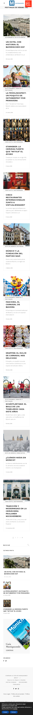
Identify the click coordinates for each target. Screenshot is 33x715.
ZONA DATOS (21, 453)
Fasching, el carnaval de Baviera (13, 304)
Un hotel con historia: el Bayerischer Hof (15, 44)
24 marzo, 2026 (9, 112)
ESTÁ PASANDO (10, 88)
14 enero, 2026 (9, 472)
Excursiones (23, 682)
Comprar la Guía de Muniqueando (16, 675)
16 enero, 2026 (9, 423)
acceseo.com (23, 703)
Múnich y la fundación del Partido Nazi (14, 253)
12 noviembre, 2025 (10, 528)
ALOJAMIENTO (9, 37)
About (16, 677)
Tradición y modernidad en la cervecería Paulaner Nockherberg (16, 511)
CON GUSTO (9, 142)
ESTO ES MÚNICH (20, 37)
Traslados (16, 684)
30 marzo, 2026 (9, 59)
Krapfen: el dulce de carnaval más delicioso (16, 355)
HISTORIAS (20, 246)
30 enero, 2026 (9, 370)
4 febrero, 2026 (9, 268)
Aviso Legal (6, 694)
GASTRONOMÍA (18, 142)
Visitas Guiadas (11, 682)
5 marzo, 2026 (9, 166)
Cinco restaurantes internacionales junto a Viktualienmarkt (15, 200)
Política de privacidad (17, 694)
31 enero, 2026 (9, 319)
